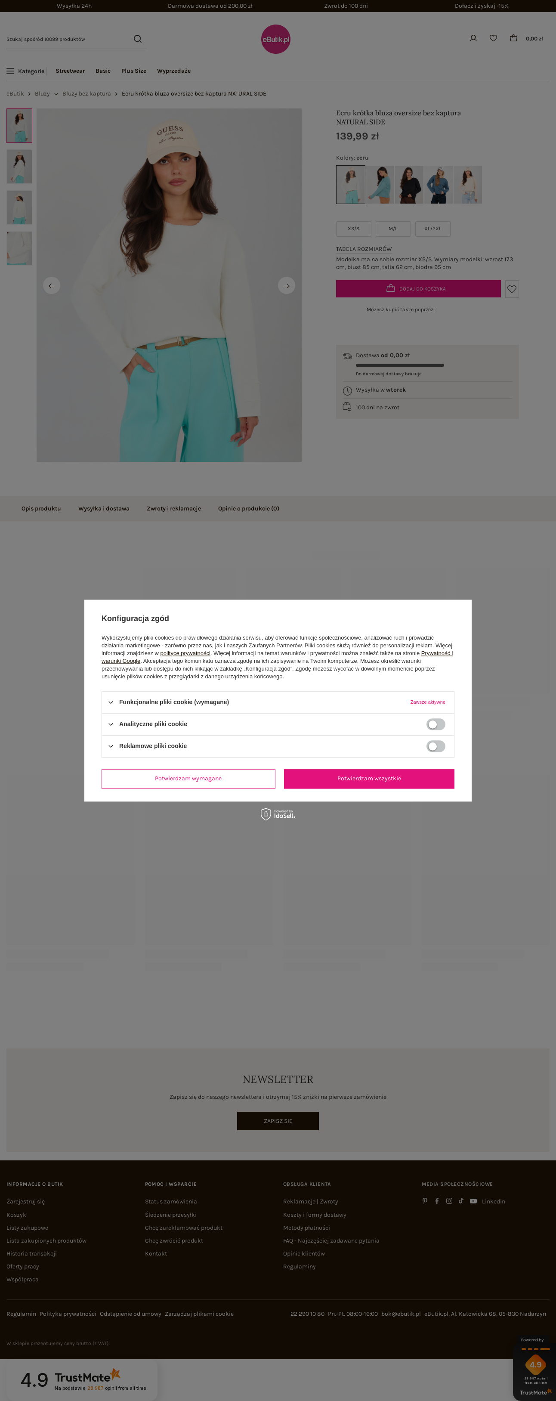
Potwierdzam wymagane (188, 778)
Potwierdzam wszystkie (369, 778)
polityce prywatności (185, 653)
